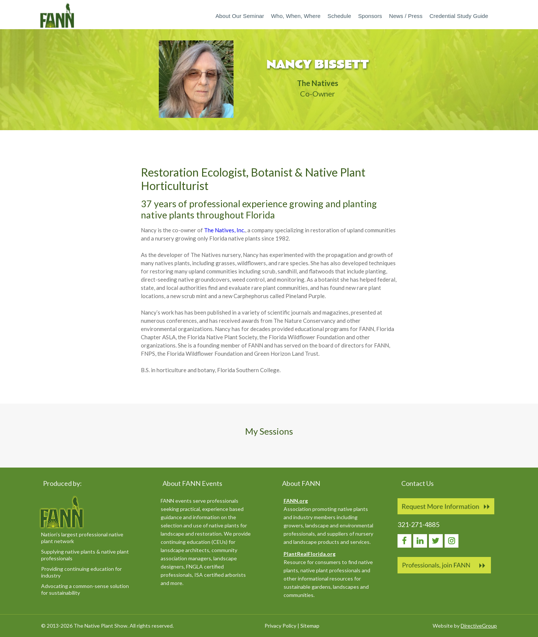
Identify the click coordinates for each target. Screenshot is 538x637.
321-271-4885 (418, 524)
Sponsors (370, 16)
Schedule (339, 16)
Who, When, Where (295, 16)
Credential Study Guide (458, 16)
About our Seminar (240, 16)
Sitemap (309, 625)
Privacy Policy (280, 625)
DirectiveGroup (479, 625)
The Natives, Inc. (224, 230)
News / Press (406, 16)
